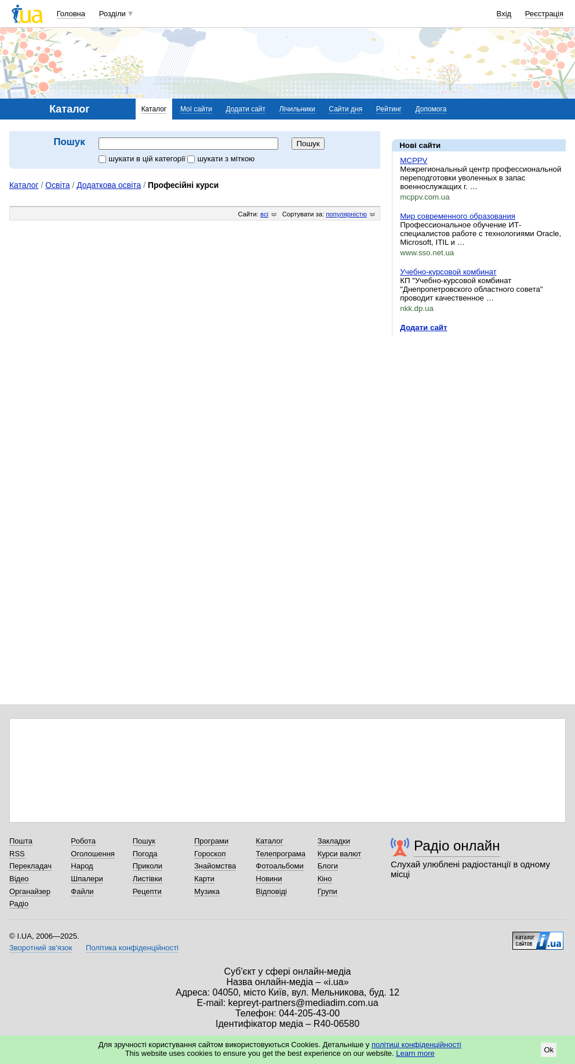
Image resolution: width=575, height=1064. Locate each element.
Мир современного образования (457, 216)
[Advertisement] (479, 416)
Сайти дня (345, 109)
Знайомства (215, 866)
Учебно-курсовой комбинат (448, 271)
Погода (145, 853)
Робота (83, 841)
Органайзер (29, 891)
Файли (82, 891)
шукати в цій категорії (143, 158)
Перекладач (30, 866)
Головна (71, 13)
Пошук (144, 841)
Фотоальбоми (279, 866)
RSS (17, 853)
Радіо (18, 903)
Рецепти (147, 891)
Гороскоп (209, 853)
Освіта (57, 185)
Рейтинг (389, 109)
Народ (82, 866)
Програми (211, 841)
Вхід (504, 13)
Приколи (147, 866)
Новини (269, 878)
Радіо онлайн (457, 845)
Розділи (112, 13)
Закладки (334, 841)
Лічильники (297, 109)
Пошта (20, 841)
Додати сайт (246, 109)
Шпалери (87, 878)
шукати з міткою (220, 158)
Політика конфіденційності (132, 947)
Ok (549, 1049)
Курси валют (340, 853)
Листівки (147, 878)
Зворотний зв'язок (40, 947)
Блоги (328, 866)
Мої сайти (196, 109)
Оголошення (93, 853)
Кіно (325, 878)
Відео (19, 878)
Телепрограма (280, 853)
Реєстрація (544, 13)
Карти (204, 878)
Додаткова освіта (109, 185)
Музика (207, 891)
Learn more (415, 1053)
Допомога (431, 109)
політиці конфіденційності (416, 1044)
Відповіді (271, 891)
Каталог (154, 109)
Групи (327, 891)
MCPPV (413, 160)
